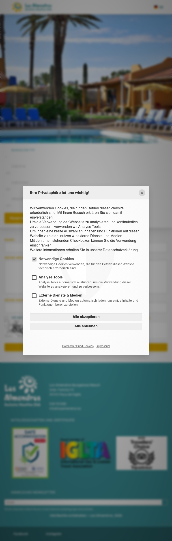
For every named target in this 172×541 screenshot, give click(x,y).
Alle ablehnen (86, 326)
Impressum (103, 346)
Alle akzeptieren (86, 317)
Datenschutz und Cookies (78, 346)
